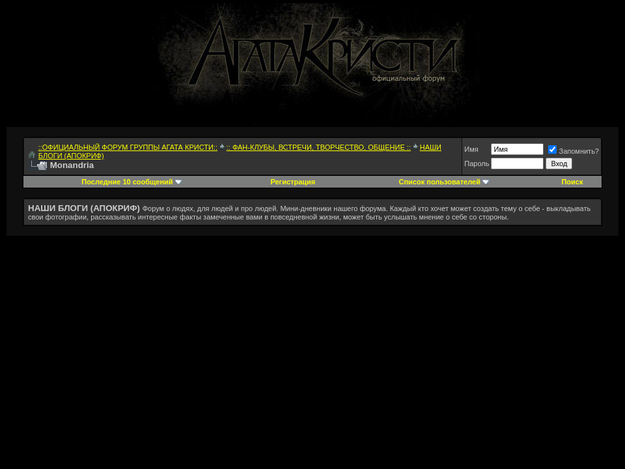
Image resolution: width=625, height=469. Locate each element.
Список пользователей (439, 182)
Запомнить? (573, 151)
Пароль (476, 163)
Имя (471, 149)
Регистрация (292, 182)
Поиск (572, 182)
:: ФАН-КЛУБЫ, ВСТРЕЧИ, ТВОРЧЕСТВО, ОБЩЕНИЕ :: (319, 147)
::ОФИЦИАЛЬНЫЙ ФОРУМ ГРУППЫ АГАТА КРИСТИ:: (127, 147)
